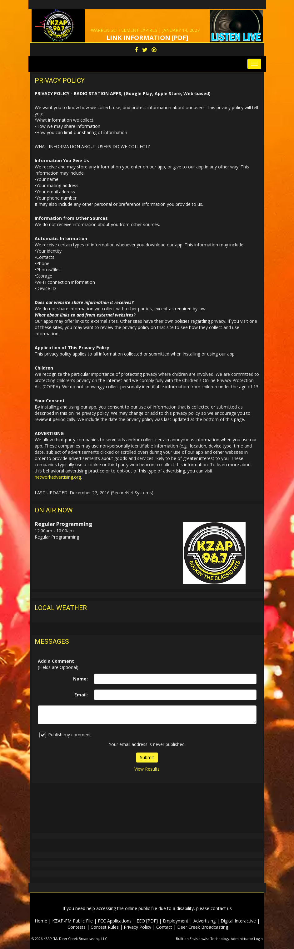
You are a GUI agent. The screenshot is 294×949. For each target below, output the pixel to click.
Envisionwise (200, 939)
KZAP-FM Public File (72, 921)
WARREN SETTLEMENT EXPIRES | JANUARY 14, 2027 (145, 30)
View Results (147, 769)
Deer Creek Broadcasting (202, 927)
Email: (81, 695)
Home (41, 921)
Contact (164, 927)
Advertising (204, 921)
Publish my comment (65, 735)
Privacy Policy (137, 927)
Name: (80, 679)
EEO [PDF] (147, 921)
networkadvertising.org (58, 477)
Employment (175, 921)
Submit (147, 757)
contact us (221, 908)
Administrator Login (247, 939)
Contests (76, 927)
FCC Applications (115, 921)
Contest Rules (105, 927)
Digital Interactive (238, 921)
